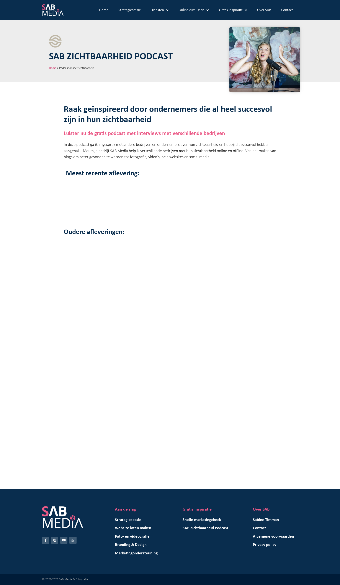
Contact (287, 10)
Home (103, 10)
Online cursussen (194, 10)
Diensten (159, 10)
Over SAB (264, 10)
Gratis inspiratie (233, 10)
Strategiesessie (129, 10)
